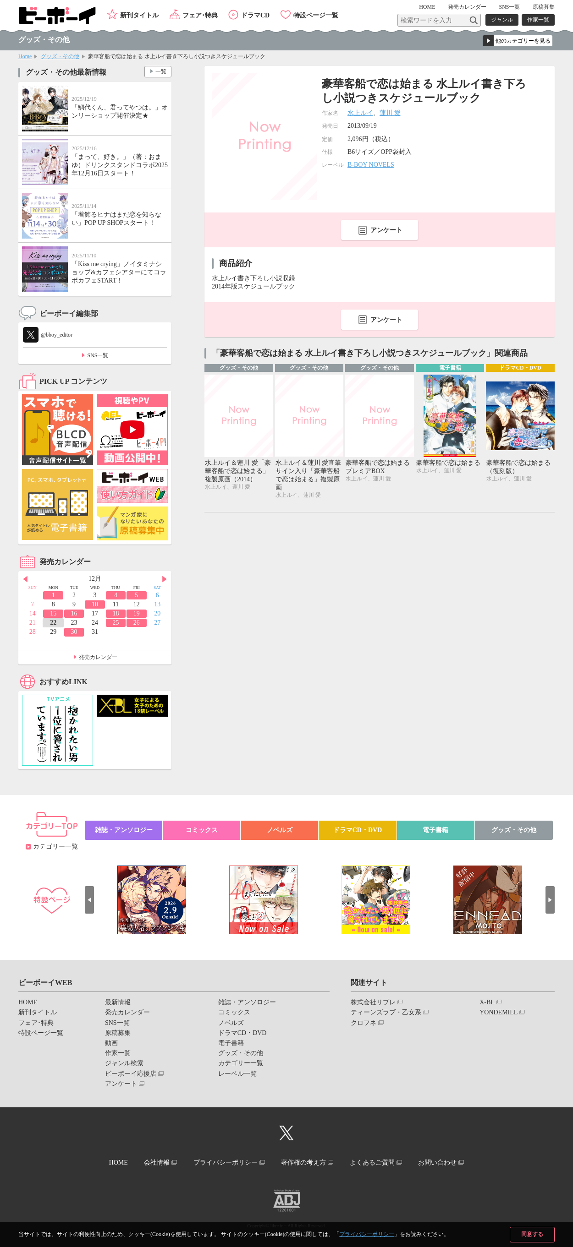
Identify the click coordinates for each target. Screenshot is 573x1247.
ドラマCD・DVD (357, 830)
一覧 (160, 71)
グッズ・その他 (60, 56)
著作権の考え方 (303, 1162)
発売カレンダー (98, 657)
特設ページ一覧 (315, 15)
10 (95, 604)
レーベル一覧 (237, 1073)
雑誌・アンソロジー (124, 830)
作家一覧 (538, 19)
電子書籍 (435, 830)
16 (74, 613)
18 (115, 613)
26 (136, 622)
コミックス (202, 830)
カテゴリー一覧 (55, 846)
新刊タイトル (139, 15)
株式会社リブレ (373, 1002)
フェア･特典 (200, 15)
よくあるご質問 (372, 1162)
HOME (427, 7)
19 (136, 613)
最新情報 (118, 1002)
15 (53, 613)
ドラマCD (255, 15)
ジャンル (502, 19)
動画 (111, 1043)
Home (25, 56)
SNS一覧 (509, 7)
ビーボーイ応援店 (130, 1073)
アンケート (386, 230)
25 (115, 622)
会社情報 (157, 1162)
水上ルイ (360, 112)
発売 (467, 7)
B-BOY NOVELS (370, 164)
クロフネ (363, 1022)
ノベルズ (279, 830)
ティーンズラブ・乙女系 (386, 1012)
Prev (25, 579)
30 (74, 631)
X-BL (487, 1002)
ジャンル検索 (124, 1063)
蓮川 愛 (390, 112)
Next (164, 579)
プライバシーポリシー (366, 1234)
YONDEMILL (498, 1012)
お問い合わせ (437, 1162)
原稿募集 (544, 7)
